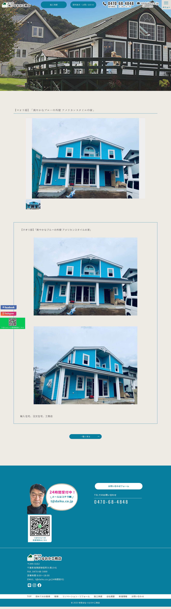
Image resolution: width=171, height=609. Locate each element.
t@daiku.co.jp (43, 581)
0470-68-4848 (111, 507)
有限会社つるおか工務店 (89, 605)
